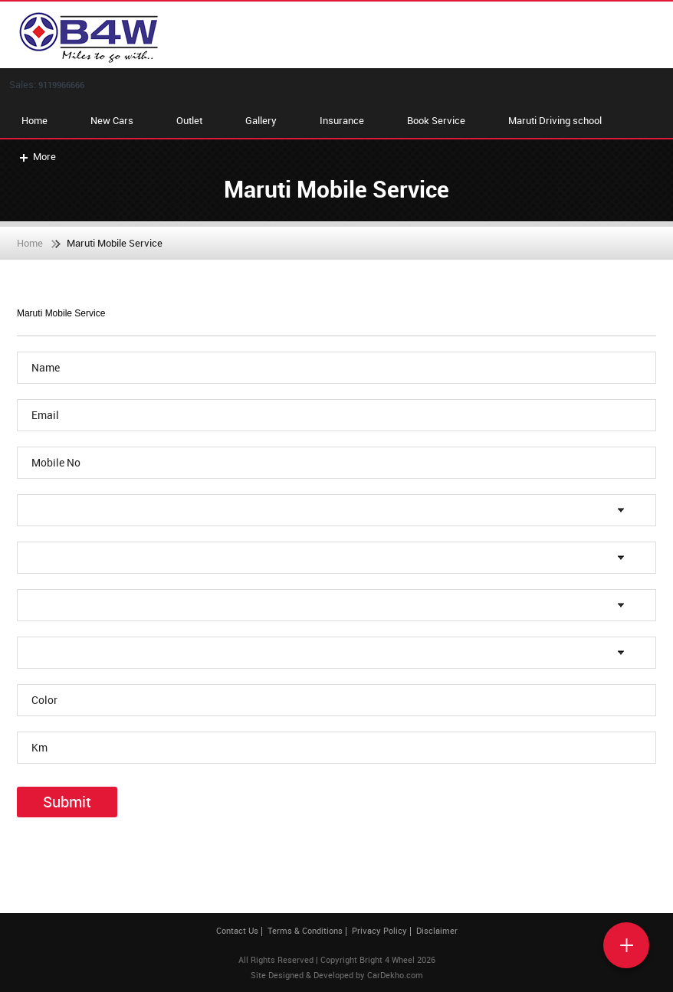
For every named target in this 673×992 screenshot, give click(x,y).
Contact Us (237, 930)
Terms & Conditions (305, 930)
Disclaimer (437, 930)
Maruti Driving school (555, 120)
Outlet (189, 120)
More (36, 156)
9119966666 (61, 84)
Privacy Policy (379, 930)
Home (34, 120)
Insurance (342, 120)
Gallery (261, 120)
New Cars (111, 120)
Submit (67, 801)
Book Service (436, 120)
